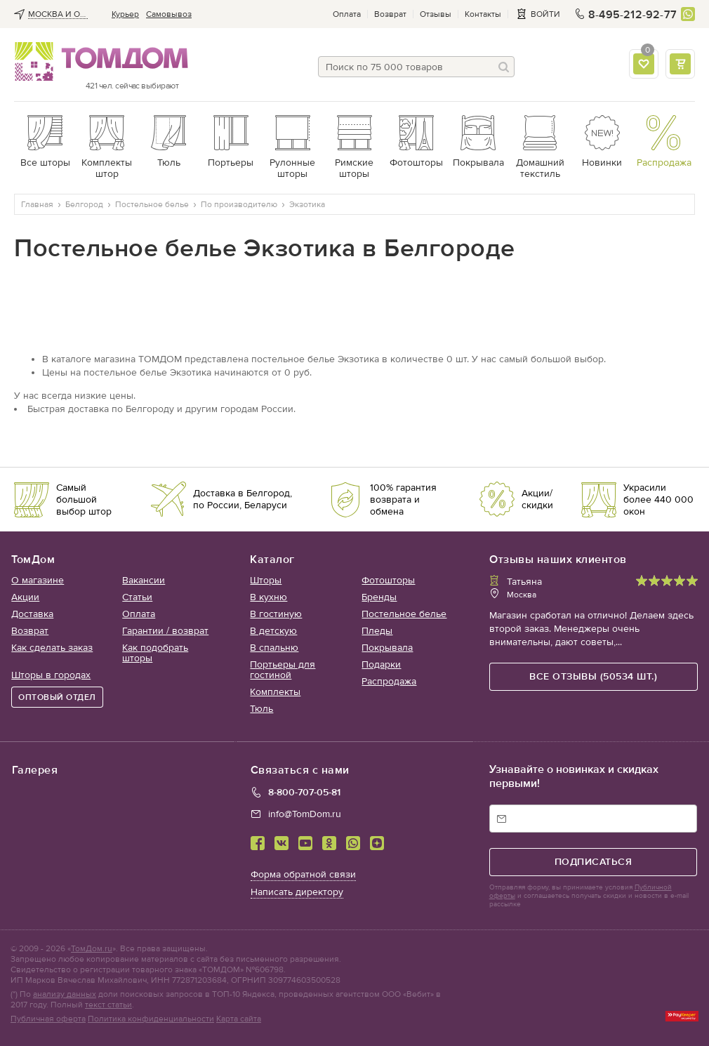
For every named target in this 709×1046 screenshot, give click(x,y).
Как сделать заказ (52, 648)
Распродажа (389, 681)
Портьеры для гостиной (282, 669)
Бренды (379, 597)
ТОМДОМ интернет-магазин (96, 62)
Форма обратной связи (303, 874)
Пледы (377, 631)
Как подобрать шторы (155, 653)
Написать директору (297, 892)
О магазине (37, 580)
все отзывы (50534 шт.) (593, 676)
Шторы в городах (51, 675)
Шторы (265, 580)
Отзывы (435, 14)
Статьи (137, 597)
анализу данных (64, 994)
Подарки (381, 664)
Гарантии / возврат (165, 631)
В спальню (274, 648)
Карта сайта (238, 1019)
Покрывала (387, 648)
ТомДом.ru (91, 948)
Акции (25, 597)
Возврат (390, 14)
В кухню (268, 597)
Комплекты (275, 692)
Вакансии (143, 580)
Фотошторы (388, 580)
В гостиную (276, 614)
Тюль (261, 709)
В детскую (273, 631)
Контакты (483, 14)
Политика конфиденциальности (151, 1019)
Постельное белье (404, 614)
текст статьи (108, 1004)
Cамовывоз (169, 14)
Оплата (347, 14)
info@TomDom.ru (304, 814)
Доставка (32, 614)
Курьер (125, 14)
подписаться (593, 862)
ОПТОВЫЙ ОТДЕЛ (57, 697)
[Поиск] (504, 66)
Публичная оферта (48, 1019)
